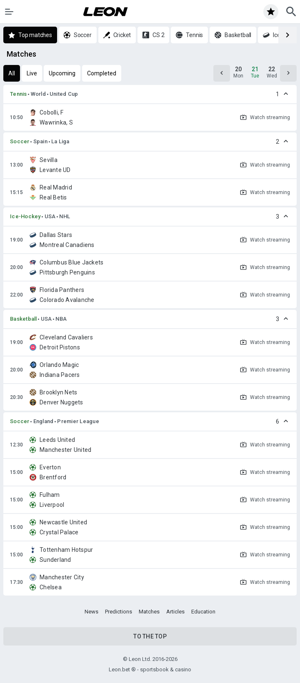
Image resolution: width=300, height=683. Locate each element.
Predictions (118, 611)
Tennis (18, 94)
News (91, 611)
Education (203, 611)
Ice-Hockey (25, 216)
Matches (149, 611)
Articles (175, 611)
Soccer (20, 141)
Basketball (23, 319)
